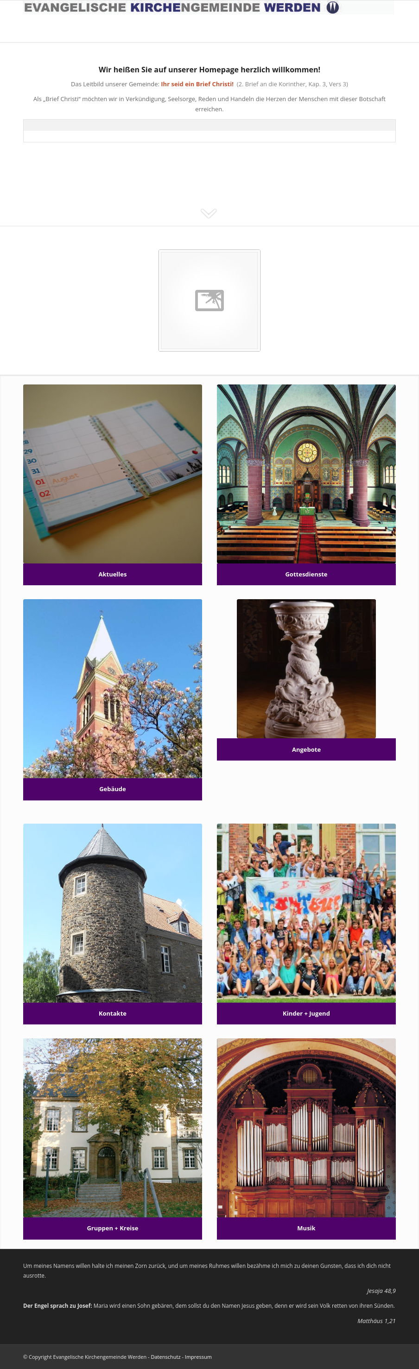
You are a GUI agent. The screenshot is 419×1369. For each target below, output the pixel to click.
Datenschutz (166, 1356)
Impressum (198, 1356)
